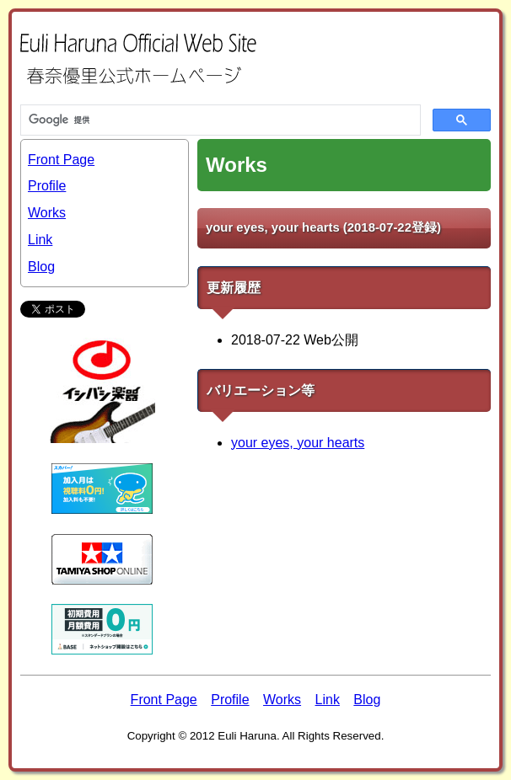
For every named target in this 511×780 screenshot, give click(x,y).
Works (47, 213)
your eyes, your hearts (297, 442)
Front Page (61, 159)
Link (40, 239)
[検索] (219, 120)
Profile (47, 186)
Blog (41, 266)
